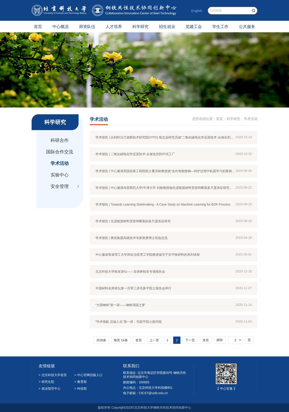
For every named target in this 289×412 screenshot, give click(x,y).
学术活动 (60, 163)
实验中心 (60, 174)
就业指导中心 (50, 388)
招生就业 (167, 26)
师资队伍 (87, 26)
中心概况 (60, 26)
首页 (38, 26)
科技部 (80, 388)
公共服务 (247, 26)
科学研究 (140, 26)
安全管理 (60, 186)
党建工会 (194, 26)
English (196, 11)
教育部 (80, 382)
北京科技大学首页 (53, 375)
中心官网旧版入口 (88, 375)
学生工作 (220, 26)
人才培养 (114, 26)
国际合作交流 (59, 151)
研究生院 (46, 382)
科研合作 (60, 140)
